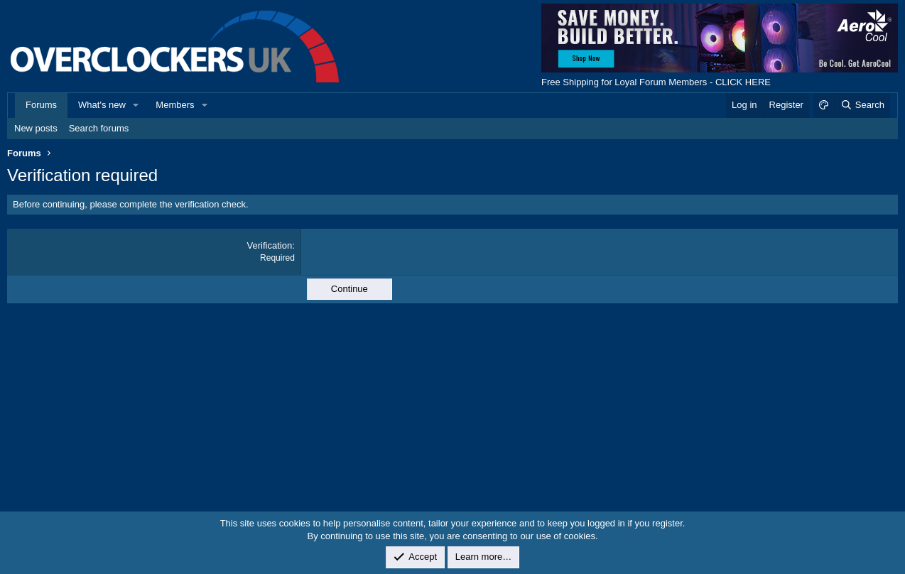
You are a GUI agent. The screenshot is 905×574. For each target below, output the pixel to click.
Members (175, 104)
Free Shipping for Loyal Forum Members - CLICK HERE (656, 82)
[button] (136, 105)
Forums (41, 104)
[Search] (862, 105)
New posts (36, 128)
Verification (270, 245)
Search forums (99, 128)
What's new (102, 104)
